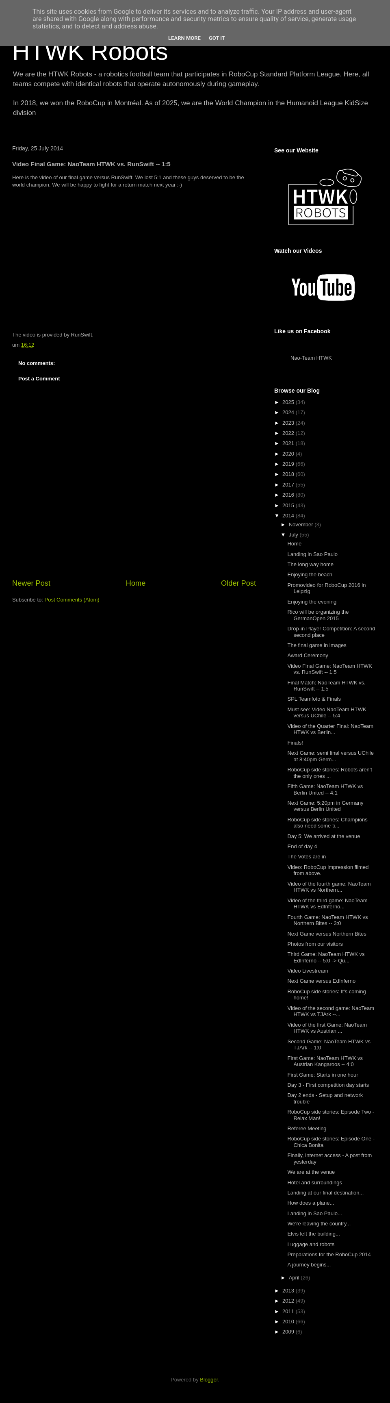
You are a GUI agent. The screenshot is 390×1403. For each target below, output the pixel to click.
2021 (289, 443)
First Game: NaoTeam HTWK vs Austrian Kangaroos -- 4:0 (325, 1061)
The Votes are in (306, 857)
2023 (289, 423)
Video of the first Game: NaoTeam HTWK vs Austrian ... (327, 1028)
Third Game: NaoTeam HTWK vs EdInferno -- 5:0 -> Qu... (325, 957)
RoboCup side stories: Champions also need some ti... (327, 823)
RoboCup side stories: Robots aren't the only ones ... (329, 773)
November (302, 524)
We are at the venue (311, 1172)
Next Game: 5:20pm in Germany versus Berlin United (325, 806)
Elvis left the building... (313, 1234)
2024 (289, 412)
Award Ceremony (307, 655)
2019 (289, 464)
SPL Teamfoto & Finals (314, 699)
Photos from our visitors (315, 944)
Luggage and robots (310, 1244)
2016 (289, 495)
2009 (289, 1332)
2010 (289, 1321)
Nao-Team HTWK (311, 358)
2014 (289, 516)
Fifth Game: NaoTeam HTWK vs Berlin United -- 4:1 (325, 789)
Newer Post (31, 583)
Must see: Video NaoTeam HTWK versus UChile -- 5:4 (326, 712)
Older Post (238, 583)
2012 (289, 1301)
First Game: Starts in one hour (322, 1075)
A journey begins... (309, 1265)
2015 (289, 505)
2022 (289, 433)
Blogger (209, 1380)
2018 (289, 474)
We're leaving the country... (319, 1224)
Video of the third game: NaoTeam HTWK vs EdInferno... (327, 903)
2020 (289, 454)
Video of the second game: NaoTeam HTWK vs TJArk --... (330, 1011)
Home (136, 583)
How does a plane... (310, 1203)
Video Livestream (307, 971)
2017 (289, 485)
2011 (289, 1311)
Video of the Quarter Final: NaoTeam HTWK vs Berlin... (330, 729)
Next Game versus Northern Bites (326, 934)
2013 (289, 1291)
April (295, 1278)
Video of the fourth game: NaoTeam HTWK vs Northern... (328, 887)
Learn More (184, 38)
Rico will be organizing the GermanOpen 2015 (318, 615)
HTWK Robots (90, 51)
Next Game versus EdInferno (321, 981)
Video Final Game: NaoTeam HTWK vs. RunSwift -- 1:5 (329, 669)
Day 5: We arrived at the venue (323, 836)
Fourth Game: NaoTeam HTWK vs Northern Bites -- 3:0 (327, 920)
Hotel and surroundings (314, 1182)
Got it (217, 38)
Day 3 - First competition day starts (328, 1085)
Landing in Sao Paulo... (314, 1213)
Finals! (295, 743)
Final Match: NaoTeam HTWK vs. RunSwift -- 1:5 (326, 686)
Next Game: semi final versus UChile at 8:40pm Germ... (330, 756)
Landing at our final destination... (325, 1193)
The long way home (310, 564)
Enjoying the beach (309, 574)
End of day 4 (302, 846)
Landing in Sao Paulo (312, 554)
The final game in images (316, 645)
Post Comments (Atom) (72, 600)
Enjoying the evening (311, 602)
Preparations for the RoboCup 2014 (328, 1254)
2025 (289, 402)
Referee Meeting (306, 1128)
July (294, 535)
